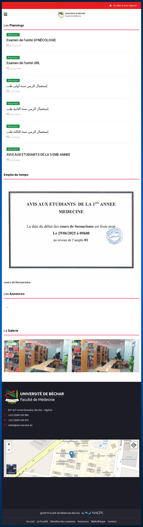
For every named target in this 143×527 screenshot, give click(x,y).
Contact (112, 521)
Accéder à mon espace (123, 5)
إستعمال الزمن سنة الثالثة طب (27, 132)
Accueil (30, 521)
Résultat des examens (62, 521)
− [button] (9, 450)
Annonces (83, 521)
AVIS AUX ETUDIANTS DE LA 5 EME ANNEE (38, 154)
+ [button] (9, 444)
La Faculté (42, 521)
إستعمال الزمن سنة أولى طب (27, 86)
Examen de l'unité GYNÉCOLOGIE (31, 40)
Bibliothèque (98, 521)
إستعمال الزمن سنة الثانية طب (27, 109)
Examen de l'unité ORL (23, 63)
